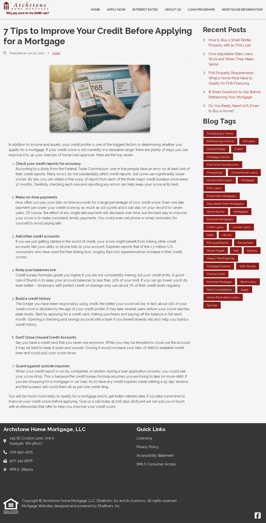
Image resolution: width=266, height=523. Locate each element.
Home (95, 9)
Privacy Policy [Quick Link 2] (148, 447)
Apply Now (116, 9)
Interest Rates (145, 9)
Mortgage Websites (38, 506)
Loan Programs (201, 9)
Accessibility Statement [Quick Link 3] (155, 456)
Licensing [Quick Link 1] (144, 438)
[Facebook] (258, 516)
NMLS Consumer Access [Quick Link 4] (156, 464)
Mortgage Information (242, 9)
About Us (173, 9)
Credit (56, 53)
